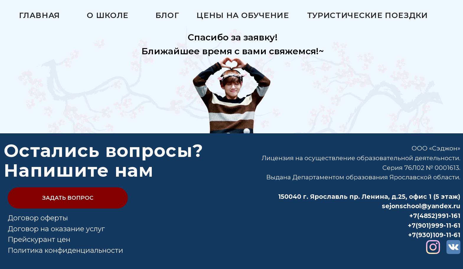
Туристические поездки (367, 15)
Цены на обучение (242, 15)
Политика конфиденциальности (65, 250)
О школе (107, 15)
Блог (167, 15)
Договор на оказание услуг (56, 228)
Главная (39, 15)
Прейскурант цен (39, 239)
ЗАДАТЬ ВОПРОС (67, 197)
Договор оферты (38, 218)
